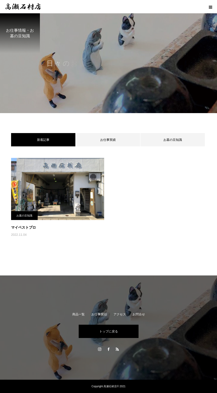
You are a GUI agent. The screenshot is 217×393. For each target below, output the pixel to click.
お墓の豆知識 (172, 139)
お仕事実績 (108, 139)
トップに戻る (108, 331)
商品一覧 (78, 314)
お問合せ (139, 314)
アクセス (119, 314)
